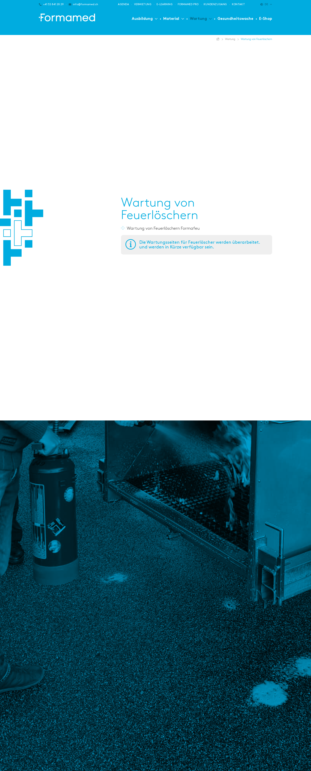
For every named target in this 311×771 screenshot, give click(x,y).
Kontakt (238, 4)
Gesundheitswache (235, 19)
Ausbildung (142, 19)
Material (171, 19)
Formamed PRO (188, 4)
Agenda (123, 4)
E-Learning (165, 4)
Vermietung (143, 4)
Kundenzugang (215, 4)
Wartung (198, 19)
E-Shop (265, 19)
